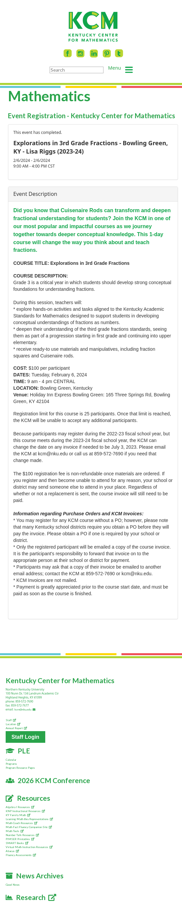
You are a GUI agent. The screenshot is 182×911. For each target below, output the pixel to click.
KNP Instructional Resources (25, 811)
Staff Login (26, 737)
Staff (11, 720)
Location (13, 724)
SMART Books (17, 843)
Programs (11, 763)
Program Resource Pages (20, 767)
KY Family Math (18, 815)
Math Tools (15, 831)
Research (31, 897)
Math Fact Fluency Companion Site (29, 827)
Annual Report (16, 728)
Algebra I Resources (20, 807)
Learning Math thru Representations (29, 819)
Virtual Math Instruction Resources (29, 847)
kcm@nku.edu (25, 709)
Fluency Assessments (21, 855)
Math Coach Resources (21, 823)
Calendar (11, 759)
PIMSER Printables (20, 839)
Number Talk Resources (22, 835)
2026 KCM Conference (48, 780)
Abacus (12, 851)
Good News (13, 884)
